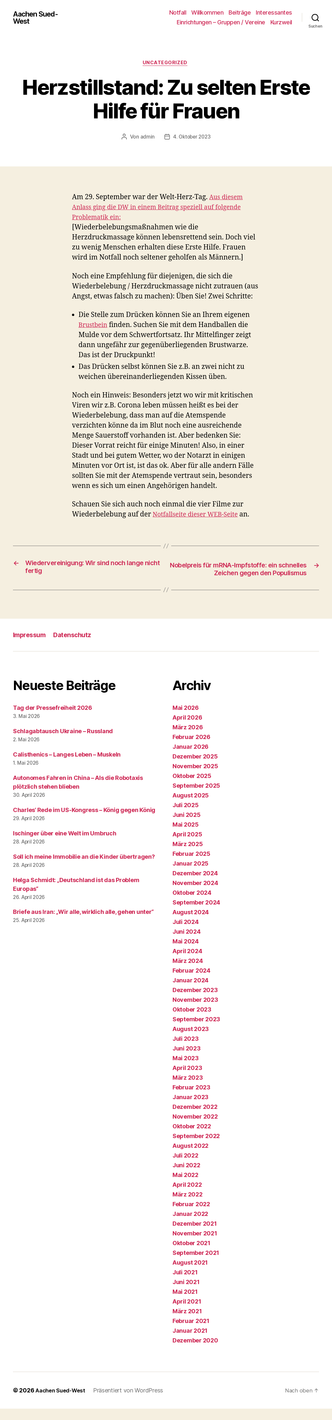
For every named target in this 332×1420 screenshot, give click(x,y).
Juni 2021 (186, 1293)
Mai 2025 (185, 835)
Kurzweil (281, 22)
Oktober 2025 (191, 787)
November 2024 (195, 894)
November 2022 (195, 1127)
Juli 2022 (185, 1166)
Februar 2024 (191, 981)
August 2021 (190, 1273)
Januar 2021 (190, 1342)
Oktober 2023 (191, 1020)
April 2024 (187, 962)
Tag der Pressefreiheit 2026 (52, 719)
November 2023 (195, 1011)
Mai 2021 (185, 1303)
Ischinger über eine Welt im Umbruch (64, 844)
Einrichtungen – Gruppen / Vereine (221, 22)
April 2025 (187, 845)
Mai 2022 (185, 1186)
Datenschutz (76, 646)
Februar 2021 (190, 1332)
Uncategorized (166, 64)
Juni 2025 (186, 826)
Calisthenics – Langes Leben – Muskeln (67, 765)
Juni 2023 (186, 1059)
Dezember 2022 (195, 1118)
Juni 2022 (186, 1176)
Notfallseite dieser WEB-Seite (199, 515)
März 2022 (187, 1205)
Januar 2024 (190, 991)
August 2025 (190, 806)
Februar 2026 (191, 748)
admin (146, 138)
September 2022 (196, 1147)
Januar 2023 (190, 1108)
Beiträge (240, 12)
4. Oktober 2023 (192, 138)
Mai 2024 (185, 952)
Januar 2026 (190, 758)
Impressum (31, 646)
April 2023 (187, 1079)
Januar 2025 (190, 874)
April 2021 (186, 1312)
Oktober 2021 (191, 1254)
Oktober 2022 (191, 1137)
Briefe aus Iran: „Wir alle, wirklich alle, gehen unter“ (83, 923)
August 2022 (190, 1157)
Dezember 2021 (194, 1235)
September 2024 (196, 913)
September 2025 (196, 797)
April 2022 (187, 1196)
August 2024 (190, 923)
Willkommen (207, 12)
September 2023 (196, 1030)
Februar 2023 (191, 1098)
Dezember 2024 (195, 884)
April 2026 (187, 728)
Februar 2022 (191, 1215)
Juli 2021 (185, 1283)
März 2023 (187, 1089)
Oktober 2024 (191, 904)
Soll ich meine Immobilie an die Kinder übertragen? (84, 868)
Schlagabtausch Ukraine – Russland (63, 742)
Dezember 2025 (195, 767)
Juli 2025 (185, 816)
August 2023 (190, 1040)
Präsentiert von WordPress (133, 1401)
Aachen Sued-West (38, 17)
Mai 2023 (185, 1069)
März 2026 (187, 738)
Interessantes (274, 12)
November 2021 (194, 1244)
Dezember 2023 (195, 1001)
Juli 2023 (185, 1050)
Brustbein (94, 326)
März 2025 (187, 855)
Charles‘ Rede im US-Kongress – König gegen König (84, 821)
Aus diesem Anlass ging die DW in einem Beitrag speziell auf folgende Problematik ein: (164, 208)
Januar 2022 (190, 1225)
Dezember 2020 (195, 1351)
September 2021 (195, 1264)
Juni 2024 (186, 943)
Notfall (177, 12)
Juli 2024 (185, 933)
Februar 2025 (191, 865)
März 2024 (187, 972)
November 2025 (195, 777)
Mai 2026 (185, 719)
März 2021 (187, 1322)
